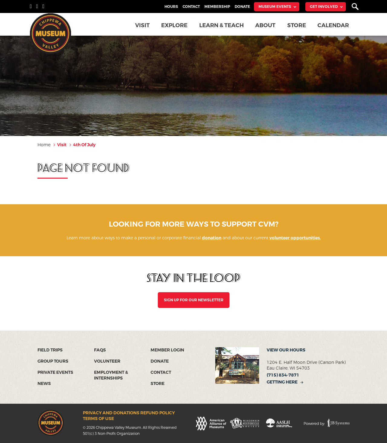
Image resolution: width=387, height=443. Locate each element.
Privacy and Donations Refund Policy (129, 413)
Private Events (55, 372)
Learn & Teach (223, 25)
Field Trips (50, 350)
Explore (176, 25)
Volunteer (107, 361)
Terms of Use (98, 419)
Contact (191, 6)
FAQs (100, 350)
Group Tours (52, 361)
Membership (217, 6)
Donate (242, 6)
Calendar (333, 25)
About (266, 25)
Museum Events (275, 6)
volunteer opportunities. (295, 238)
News (44, 383)
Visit (144, 25)
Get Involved (324, 6)
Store (297, 25)
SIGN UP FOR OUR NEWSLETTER (193, 300)
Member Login (167, 350)
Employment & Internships (111, 375)
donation (211, 238)
